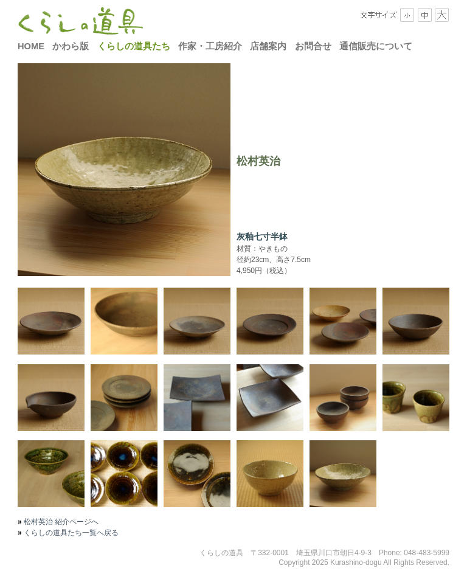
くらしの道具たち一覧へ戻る (70, 532)
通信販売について (375, 46)
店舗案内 (268, 46)
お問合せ (313, 46)
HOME (31, 46)
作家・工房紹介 (210, 46)
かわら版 (70, 46)
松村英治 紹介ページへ (60, 521)
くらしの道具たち (133, 46)
